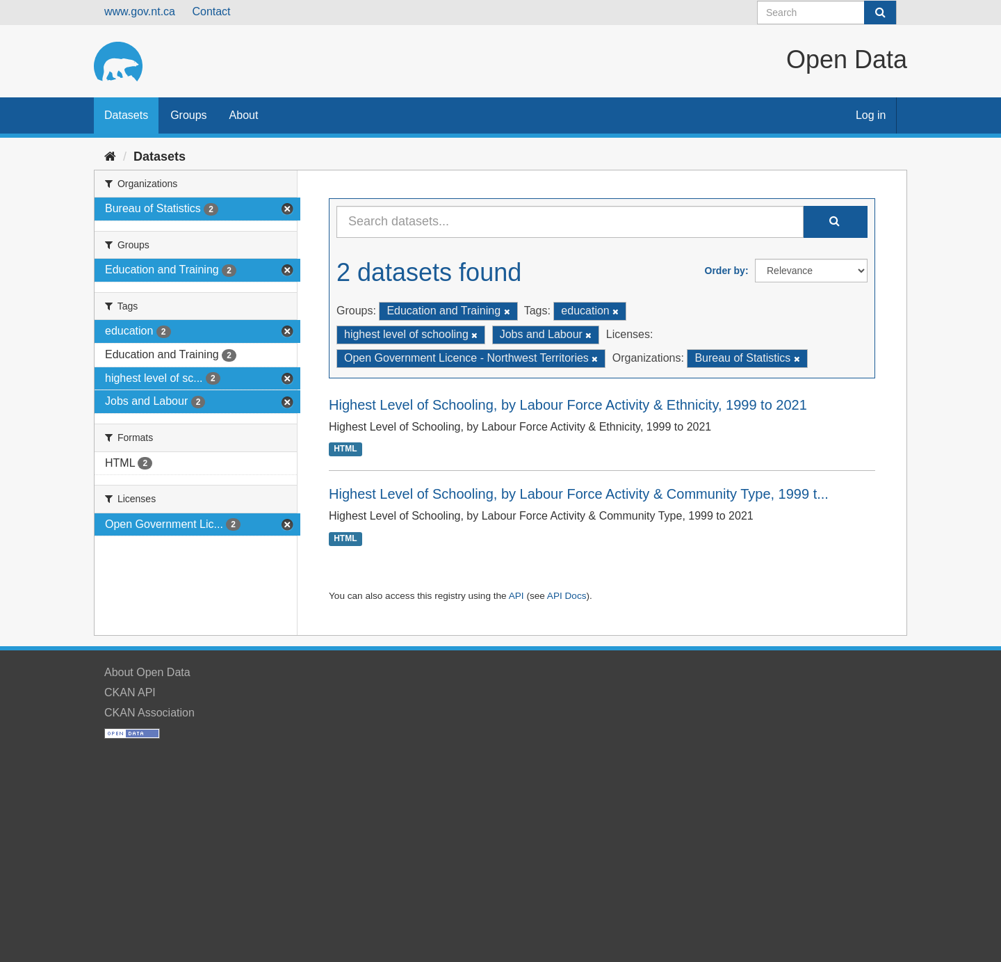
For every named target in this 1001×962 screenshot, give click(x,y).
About (244, 115)
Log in (871, 115)
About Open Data (147, 672)
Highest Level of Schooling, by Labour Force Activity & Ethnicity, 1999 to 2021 (568, 404)
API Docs (567, 596)
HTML (345, 449)
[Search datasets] (827, 12)
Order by (725, 270)
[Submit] (880, 12)
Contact (211, 11)
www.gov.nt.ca (139, 11)
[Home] (110, 156)
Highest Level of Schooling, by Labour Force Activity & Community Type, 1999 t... (579, 494)
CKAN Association (149, 713)
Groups (188, 115)
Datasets (126, 115)
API (516, 596)
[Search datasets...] (570, 222)
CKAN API (130, 692)
